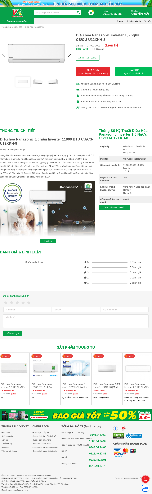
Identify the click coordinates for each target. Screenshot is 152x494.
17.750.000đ (7, 390)
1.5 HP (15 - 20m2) (87, 57)
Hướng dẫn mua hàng (41, 440)
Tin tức (147, 21)
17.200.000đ (38, 390)
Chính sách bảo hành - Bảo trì (45, 447)
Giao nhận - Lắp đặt (40, 432)
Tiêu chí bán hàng (9, 451)
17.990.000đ (93, 45)
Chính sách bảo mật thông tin (44, 451)
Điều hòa (18, 27)
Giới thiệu (5, 432)
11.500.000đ (69, 390)
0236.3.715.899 (30, 487)
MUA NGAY (93, 72)
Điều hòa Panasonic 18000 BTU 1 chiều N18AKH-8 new (42, 387)
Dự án (120, 21)
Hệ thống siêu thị (133, 21)
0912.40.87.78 (97, 466)
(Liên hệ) (112, 45)
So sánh (98, 49)
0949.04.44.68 (97, 447)
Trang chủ (6, 27)
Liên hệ (4, 440)
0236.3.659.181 (12, 487)
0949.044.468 (98, 435)
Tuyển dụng (6, 443)
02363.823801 (97, 460)
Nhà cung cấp (7, 436)
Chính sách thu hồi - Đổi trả (44, 436)
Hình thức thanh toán (41, 443)
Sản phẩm (141, 13)
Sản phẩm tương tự (76, 347)
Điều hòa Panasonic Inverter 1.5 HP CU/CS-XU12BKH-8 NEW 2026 (12, 387)
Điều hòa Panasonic (34, 27)
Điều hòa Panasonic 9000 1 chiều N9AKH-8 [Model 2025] (106, 387)
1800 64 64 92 (97, 441)
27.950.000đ (131, 390)
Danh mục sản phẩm (17, 21)
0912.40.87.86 (97, 453)
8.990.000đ (99, 390)
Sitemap (5, 447)
